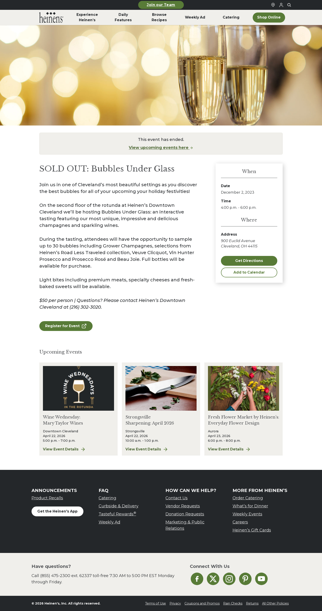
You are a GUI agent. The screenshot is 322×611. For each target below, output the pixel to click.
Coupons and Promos (202, 603)
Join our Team (161, 5)
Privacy (175, 603)
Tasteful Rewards (117, 514)
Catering (107, 497)
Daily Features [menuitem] (123, 17)
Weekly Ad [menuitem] (195, 17)
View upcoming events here (161, 147)
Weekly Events (247, 514)
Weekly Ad (109, 522)
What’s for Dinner (250, 505)
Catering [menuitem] (231, 17)
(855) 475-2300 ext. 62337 (66, 575)
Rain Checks (232, 603)
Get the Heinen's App (57, 511)
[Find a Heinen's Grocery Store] (273, 5)
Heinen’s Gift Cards (252, 530)
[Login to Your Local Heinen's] (281, 5)
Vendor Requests (182, 505)
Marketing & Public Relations (184, 525)
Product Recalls (47, 497)
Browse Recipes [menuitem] (159, 17)
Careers (240, 522)
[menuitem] (51, 17)
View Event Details (78, 449)
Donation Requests (184, 514)
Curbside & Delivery (118, 505)
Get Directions (249, 261)
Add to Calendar (249, 272)
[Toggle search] (289, 5)
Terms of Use (155, 603)
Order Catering (248, 497)
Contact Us (176, 497)
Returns (252, 603)
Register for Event (66, 326)
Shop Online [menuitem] (269, 17)
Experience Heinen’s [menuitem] (87, 17)
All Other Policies (275, 603)
